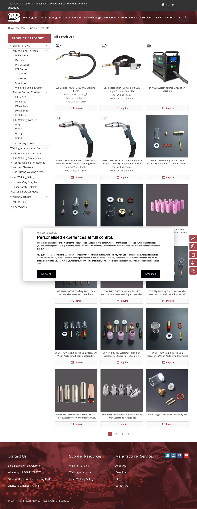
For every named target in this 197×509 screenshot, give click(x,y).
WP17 (18, 129)
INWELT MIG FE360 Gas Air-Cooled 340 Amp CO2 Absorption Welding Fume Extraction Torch (121, 162)
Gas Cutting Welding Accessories (31, 172)
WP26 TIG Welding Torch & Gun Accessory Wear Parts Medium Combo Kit (167, 162)
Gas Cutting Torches (24, 143)
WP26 (18, 138)
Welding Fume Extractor (29, 87)
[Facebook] (179, 455)
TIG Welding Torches (25, 120)
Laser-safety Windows (25, 191)
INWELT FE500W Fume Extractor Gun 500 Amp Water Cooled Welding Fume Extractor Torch (76, 162)
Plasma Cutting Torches (26, 92)
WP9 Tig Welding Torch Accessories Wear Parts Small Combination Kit (167, 293)
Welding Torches (20, 45)
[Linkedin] (167, 455)
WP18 (18, 134)
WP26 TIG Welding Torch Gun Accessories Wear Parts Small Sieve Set (167, 354)
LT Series (20, 97)
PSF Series (21, 69)
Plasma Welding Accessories (29, 162)
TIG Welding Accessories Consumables (32, 158)
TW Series (21, 78)
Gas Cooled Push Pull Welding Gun (121, 87)
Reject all (46, 274)
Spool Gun (21, 83)
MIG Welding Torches (25, 51)
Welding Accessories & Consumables (30, 148)
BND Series (21, 55)
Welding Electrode (23, 167)
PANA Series (22, 64)
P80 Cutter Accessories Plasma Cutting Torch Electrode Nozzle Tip (121, 416)
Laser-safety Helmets (25, 187)
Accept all (150, 274)
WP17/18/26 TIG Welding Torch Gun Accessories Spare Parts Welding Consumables (121, 354)
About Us (120, 465)
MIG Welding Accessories (27, 153)
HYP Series (21, 115)
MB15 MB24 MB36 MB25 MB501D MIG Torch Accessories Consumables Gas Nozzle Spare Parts (76, 416)
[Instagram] (173, 455)
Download (121, 472)
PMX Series (21, 110)
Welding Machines (20, 196)
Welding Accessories (81, 472)
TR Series (20, 74)
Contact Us (121, 485)
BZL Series (21, 60)
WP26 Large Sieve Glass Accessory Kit (167, 414)
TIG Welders (20, 206)
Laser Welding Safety (22, 177)
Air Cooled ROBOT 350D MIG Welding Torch (75, 89)
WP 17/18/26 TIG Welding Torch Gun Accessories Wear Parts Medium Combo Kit (76, 293)
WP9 (17, 124)
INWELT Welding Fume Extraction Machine (167, 89)
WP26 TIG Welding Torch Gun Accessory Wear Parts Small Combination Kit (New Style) (76, 354)
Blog (118, 479)
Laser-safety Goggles (25, 182)
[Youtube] (186, 455)
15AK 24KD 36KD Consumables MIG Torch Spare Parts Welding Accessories (121, 293)
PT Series (20, 101)
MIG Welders (20, 202)
